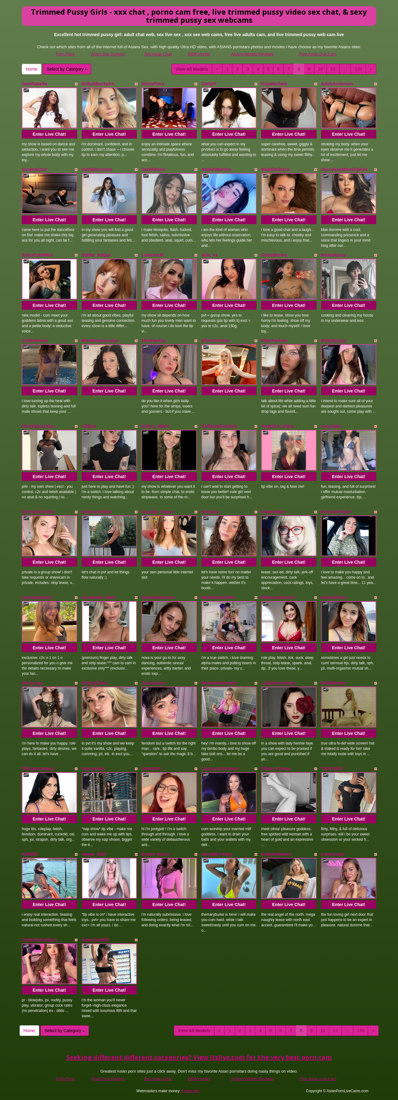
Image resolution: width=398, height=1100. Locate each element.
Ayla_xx (209, 254)
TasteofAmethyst (39, 939)
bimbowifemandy (219, 682)
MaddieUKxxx (275, 169)
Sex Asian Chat (158, 54)
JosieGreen (153, 682)
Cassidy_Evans (157, 511)
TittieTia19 (332, 768)
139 (358, 69)
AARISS (30, 854)
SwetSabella (34, 83)
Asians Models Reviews (252, 54)
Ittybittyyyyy (334, 340)
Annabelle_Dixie (98, 597)
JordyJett (151, 768)
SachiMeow (153, 169)
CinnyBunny (274, 254)
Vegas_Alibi (94, 854)
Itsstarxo (210, 511)
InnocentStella (97, 511)
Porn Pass (65, 54)
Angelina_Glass (277, 426)
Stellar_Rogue (96, 254)
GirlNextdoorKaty (219, 426)
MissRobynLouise (100, 340)
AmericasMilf (95, 939)
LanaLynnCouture (219, 768)
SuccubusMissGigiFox (344, 169)
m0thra (89, 426)
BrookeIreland (335, 511)
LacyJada (331, 426)
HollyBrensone (97, 169)
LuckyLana (332, 854)
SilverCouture (215, 340)
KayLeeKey (93, 768)
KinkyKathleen (276, 854)
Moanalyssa (333, 254)
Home (31, 69)
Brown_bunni (155, 854)
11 (333, 69)
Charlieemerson (38, 426)
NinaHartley (273, 511)
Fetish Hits (190, 1091)
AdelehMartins (216, 169)
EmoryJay (32, 682)
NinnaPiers (152, 83)
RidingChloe (94, 682)
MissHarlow (153, 340)
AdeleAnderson (337, 83)
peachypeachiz (37, 597)
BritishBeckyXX (98, 83)
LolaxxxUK (152, 254)
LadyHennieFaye (278, 682)
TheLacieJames (38, 768)
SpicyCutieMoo (37, 254)
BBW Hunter (199, 54)
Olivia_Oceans (276, 768)
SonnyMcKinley (38, 511)
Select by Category (67, 69)
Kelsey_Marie (155, 426)
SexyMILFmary (216, 854)
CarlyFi (208, 83)
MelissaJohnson (278, 597)
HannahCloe (334, 597)
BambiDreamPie (218, 597)
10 (320, 69)
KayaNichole (274, 83)
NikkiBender (334, 682)
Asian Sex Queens (108, 54)
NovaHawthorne (158, 597)
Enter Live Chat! (49, 134)
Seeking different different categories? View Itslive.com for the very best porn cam (199, 1057)
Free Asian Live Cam (317, 54)
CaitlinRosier (35, 340)
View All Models (191, 69)
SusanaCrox (34, 169)
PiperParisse (274, 340)
